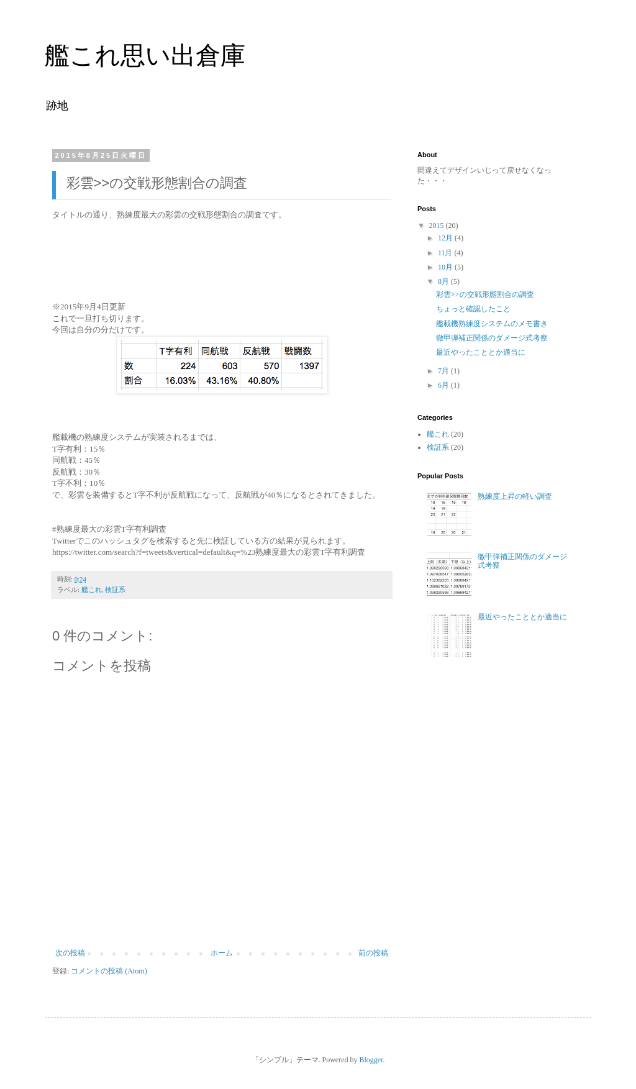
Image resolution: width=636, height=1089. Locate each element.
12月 (446, 238)
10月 (446, 267)
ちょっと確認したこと (473, 308)
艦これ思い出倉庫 (145, 55)
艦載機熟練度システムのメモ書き (492, 323)
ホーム (222, 953)
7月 (444, 371)
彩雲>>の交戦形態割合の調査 (485, 294)
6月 (444, 385)
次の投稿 (70, 953)
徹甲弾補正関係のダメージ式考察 (492, 338)
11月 (446, 252)
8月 (444, 281)
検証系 (115, 589)
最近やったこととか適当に (480, 352)
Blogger (371, 1059)
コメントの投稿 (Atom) (109, 971)
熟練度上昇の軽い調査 (515, 496)
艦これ (91, 589)
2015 (437, 225)
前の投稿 (373, 953)
